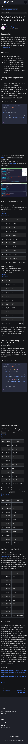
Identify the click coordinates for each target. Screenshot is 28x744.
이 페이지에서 (5, 13)
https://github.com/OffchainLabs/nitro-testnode (13, 676)
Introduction (4, 703)
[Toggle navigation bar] (2, 2)
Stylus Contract (5, 215)
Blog (3, 725)
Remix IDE (4, 157)
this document (12, 163)
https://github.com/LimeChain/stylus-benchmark (14, 670)
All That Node (5, 727)
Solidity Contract (5, 213)
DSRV (3, 714)
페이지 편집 (5, 682)
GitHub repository (5, 47)
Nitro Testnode (5, 556)
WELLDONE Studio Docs (8, 711)
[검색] (25, 2)
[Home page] (2, 7)
